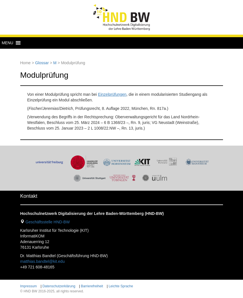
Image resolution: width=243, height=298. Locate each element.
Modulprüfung (44, 75)
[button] (7, 42)
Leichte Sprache (121, 286)
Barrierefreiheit (92, 286)
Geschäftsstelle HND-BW (48, 222)
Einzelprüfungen (112, 94)
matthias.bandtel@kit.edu (42, 261)
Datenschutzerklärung (59, 286)
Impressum (28, 286)
